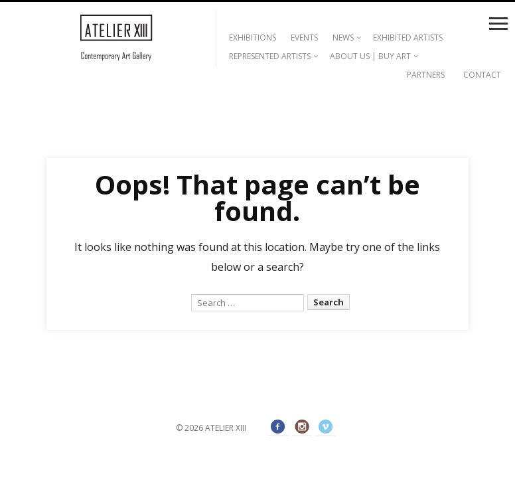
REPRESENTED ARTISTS (270, 56)
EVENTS (304, 37)
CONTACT (482, 74)
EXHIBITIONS (252, 37)
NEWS (343, 37)
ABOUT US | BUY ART (370, 56)
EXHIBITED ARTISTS (408, 37)
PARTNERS (426, 74)
